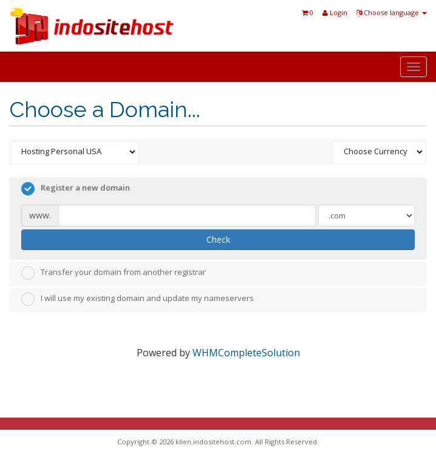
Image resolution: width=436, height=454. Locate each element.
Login (334, 12)
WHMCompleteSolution (246, 352)
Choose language (391, 12)
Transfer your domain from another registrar (113, 273)
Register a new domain (75, 188)
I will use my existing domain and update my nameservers (137, 299)
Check (218, 239)
